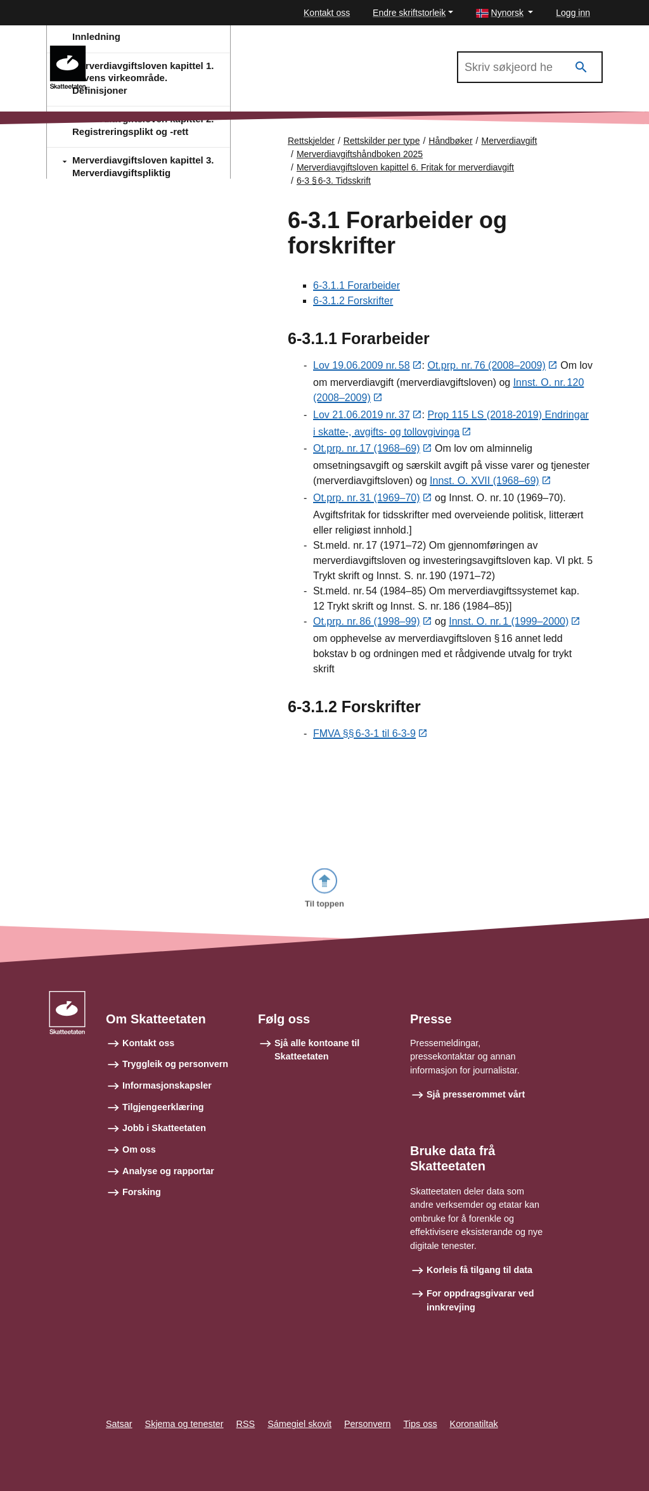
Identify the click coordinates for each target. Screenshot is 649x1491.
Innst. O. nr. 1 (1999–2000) (509, 623)
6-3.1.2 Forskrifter (353, 301)
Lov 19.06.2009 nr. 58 (361, 366)
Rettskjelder (311, 141)
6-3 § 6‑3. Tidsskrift (334, 181)
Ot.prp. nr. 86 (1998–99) (366, 623)
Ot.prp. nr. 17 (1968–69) (366, 450)
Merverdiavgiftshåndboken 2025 (171, 51)
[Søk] (581, 67)
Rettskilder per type (382, 141)
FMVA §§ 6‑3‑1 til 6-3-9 (364, 735)
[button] (505, 13)
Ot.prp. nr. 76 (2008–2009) (486, 366)
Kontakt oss (327, 13)
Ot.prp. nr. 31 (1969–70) (366, 499)
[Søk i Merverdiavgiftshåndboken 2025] (530, 67)
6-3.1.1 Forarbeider (356, 286)
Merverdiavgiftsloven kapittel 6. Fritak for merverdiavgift (405, 167)
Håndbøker (450, 141)
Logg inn (573, 13)
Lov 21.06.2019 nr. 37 (361, 416)
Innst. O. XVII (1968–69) (484, 482)
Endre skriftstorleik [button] (409, 13)
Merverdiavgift (509, 141)
